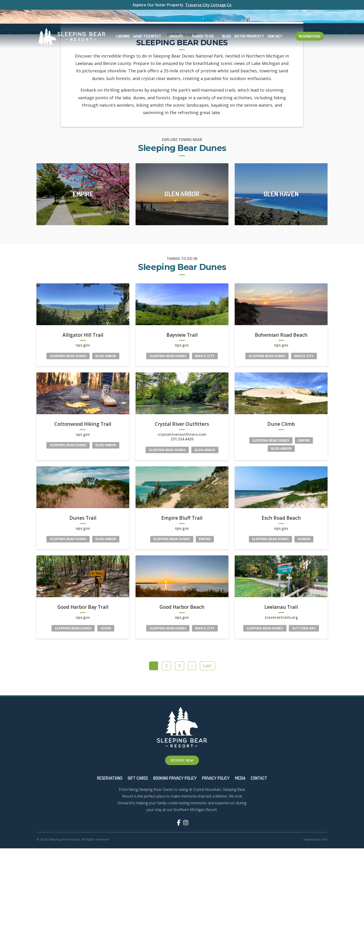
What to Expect (147, 22)
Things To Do (203, 22)
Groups (176, 22)
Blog (226, 22)
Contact (274, 22)
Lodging (123, 22)
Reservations (309, 22)
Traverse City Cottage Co (208, 4)
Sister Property (249, 22)
